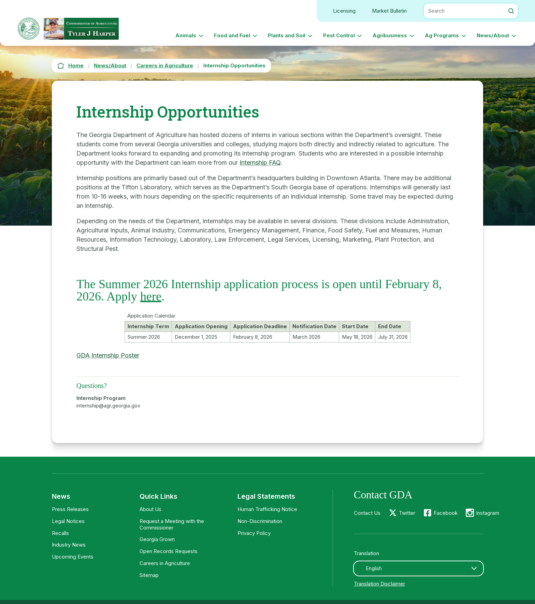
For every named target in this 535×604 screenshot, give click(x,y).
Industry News (69, 544)
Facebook (446, 513)
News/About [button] (493, 35)
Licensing (344, 11)
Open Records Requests (169, 551)
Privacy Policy (254, 533)
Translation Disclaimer (379, 583)
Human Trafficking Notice (267, 509)
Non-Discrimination (259, 521)
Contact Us (367, 513)
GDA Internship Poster (107, 355)
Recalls (60, 533)
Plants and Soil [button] (286, 35)
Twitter (407, 513)
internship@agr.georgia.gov (108, 405)
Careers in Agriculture (165, 563)
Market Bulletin (389, 11)
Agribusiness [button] (390, 35)
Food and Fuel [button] (232, 35)
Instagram (487, 513)
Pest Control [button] (339, 35)
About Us (150, 509)
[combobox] (418, 568)
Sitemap (149, 575)
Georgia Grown (157, 539)
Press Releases (70, 509)
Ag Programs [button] (442, 35)
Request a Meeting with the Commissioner (172, 524)
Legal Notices (68, 521)
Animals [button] (185, 35)
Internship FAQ (260, 162)
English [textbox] (374, 568)
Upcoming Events (72, 556)
